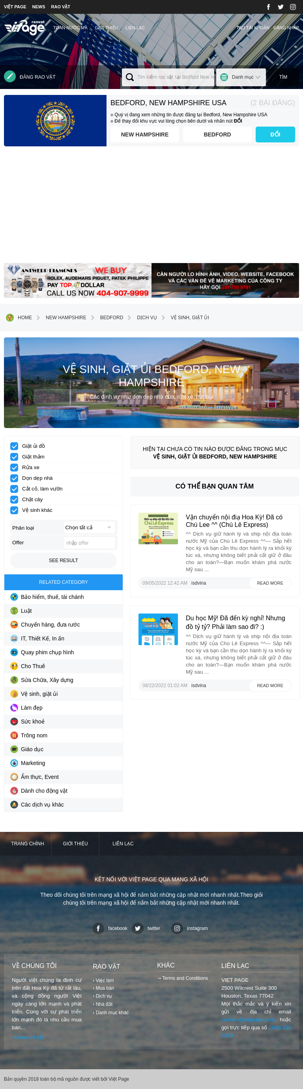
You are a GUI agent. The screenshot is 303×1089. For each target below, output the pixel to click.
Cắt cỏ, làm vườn (38, 489)
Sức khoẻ (27, 721)
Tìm (283, 77)
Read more (270, 583)
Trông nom (28, 735)
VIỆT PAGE (15, 6)
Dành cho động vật (38, 791)
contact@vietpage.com (248, 1020)
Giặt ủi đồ (30, 446)
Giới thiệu (106, 27)
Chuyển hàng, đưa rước (45, 625)
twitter (146, 928)
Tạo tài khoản (252, 27)
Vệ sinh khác (34, 510)
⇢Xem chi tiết (28, 1037)
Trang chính (27, 844)
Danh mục (243, 77)
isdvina (198, 583)
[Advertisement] (151, 207)
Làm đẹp (26, 708)
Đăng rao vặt (30, 76)
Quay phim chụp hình (42, 652)
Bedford (217, 134)
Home (19, 318)
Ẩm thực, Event (34, 777)
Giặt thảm (30, 457)
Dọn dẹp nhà (34, 478)
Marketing (27, 763)
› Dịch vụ (102, 996)
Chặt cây (29, 500)
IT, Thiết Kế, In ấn (37, 638)
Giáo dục (26, 749)
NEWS (38, 6)
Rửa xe (27, 468)
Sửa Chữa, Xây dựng (41, 680)
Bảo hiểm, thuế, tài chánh (47, 597)
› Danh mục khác (111, 1012)
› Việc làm (103, 980)
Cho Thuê (27, 666)
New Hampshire (145, 134)
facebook (109, 928)
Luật (21, 611)
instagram (189, 928)
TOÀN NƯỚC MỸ (70, 27)
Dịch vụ (141, 318)
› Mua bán (103, 988)
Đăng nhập (286, 27)
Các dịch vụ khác (37, 805)
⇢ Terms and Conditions (182, 978)
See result (63, 560)
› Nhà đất (102, 1004)
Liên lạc (135, 27)
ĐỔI (276, 134)
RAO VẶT (61, 6)
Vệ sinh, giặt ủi (184, 318)
